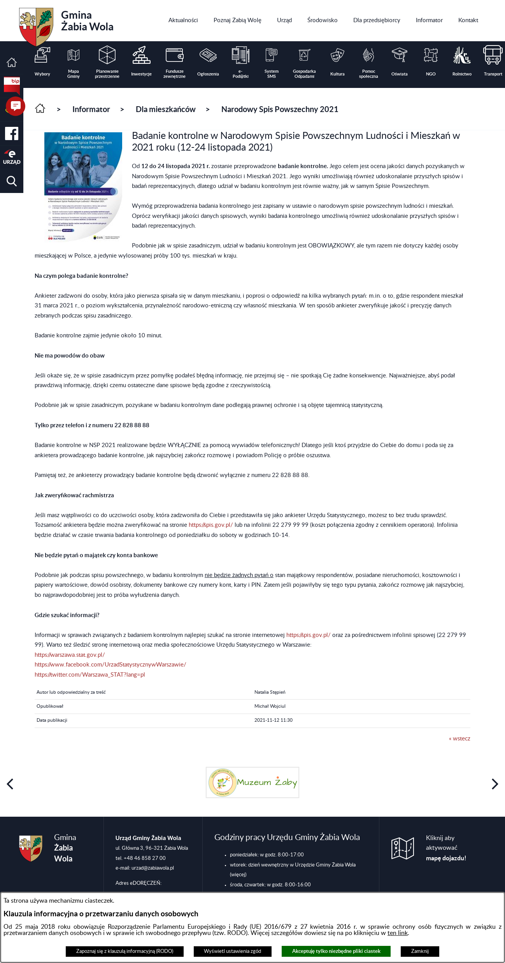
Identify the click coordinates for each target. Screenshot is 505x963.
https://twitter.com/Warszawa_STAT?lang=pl (90, 675)
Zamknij (420, 951)
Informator (91, 109)
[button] (11, 181)
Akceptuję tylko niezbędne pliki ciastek (336, 951)
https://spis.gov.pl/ (211, 525)
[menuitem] (183, 20)
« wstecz (459, 739)
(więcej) (238, 874)
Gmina (66, 24)
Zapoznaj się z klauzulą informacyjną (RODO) (124, 951)
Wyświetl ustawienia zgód (232, 951)
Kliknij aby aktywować (446, 848)
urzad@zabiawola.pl (153, 868)
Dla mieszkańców (166, 109)
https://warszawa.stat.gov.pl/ (70, 655)
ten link (398, 933)
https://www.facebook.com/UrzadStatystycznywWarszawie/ (110, 665)
